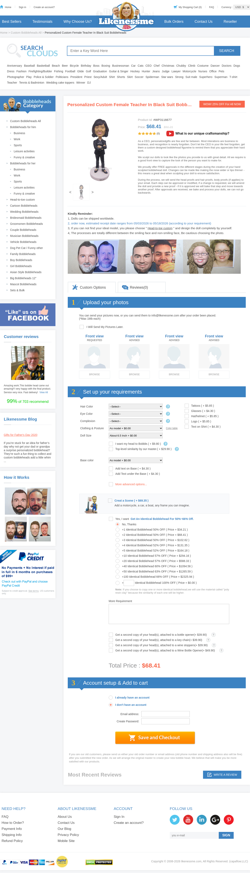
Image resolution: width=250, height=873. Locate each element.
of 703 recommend (28, 401)
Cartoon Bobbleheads (23, 205)
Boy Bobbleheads (21, 260)
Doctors (226, 65)
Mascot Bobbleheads (23, 284)
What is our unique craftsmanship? (202, 133)
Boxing (105, 65)
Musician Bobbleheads (24, 235)
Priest (88, 77)
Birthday (86, 65)
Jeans (156, 71)
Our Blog (64, 829)
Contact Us (203, 22)
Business (19, 133)
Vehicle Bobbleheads (23, 242)
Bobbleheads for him (23, 127)
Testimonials (42, 22)
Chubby (181, 65)
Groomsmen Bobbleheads (26, 223)
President (76, 77)
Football (70, 71)
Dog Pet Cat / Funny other (26, 248)
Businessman (120, 65)
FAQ (211, 7)
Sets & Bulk (17, 290)
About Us (65, 817)
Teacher (12, 82)
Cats (141, 65)
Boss (96, 65)
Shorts (121, 77)
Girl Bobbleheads (21, 266)
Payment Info (12, 829)
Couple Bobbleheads (23, 229)
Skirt (130, 77)
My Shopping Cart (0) (190, 7)
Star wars (167, 77)
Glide (80, 71)
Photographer (15, 77)
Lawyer (176, 71)
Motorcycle (189, 71)
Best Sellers (11, 22)
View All (44, 392)
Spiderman (152, 77)
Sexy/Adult (100, 77)
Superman (221, 77)
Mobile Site (66, 841)
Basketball (43, 65)
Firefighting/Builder (40, 71)
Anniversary (14, 65)
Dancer (215, 65)
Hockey (135, 71)
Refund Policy (12, 841)
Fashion (22, 71)
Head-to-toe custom (22, 199)
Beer (65, 65)
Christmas (167, 65)
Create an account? (44, 7)
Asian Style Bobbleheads (26, 272)
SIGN (226, 835)
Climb (191, 65)
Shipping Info (12, 835)
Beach (56, 65)
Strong (179, 77)
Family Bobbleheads (23, 254)
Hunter (146, 71)
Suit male (191, 77)
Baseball (29, 65)
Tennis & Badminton (31, 82)
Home (8, 7)
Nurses (202, 71)
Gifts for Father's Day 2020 (21, 434)
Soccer (139, 77)
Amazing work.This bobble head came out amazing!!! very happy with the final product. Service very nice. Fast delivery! (27, 389)
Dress (11, 71)
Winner (80, 82)
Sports (18, 145)
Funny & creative (24, 157)
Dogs (236, 65)
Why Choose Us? (78, 22)
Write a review (225, 774)
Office (213, 71)
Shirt (112, 77)
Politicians (62, 77)
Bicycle (74, 65)
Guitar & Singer (118, 71)
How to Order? (13, 823)
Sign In (119, 817)
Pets (221, 71)
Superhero (205, 77)
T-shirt (233, 77)
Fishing (58, 71)
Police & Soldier (44, 77)
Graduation (100, 71)
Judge (166, 71)
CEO (149, 65)
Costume (203, 65)
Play (29, 77)
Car (133, 65)
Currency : (227, 7)
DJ (89, 82)
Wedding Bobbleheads (24, 211)
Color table (172, 428)
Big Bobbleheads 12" (23, 278)
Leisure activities (24, 151)
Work (17, 139)
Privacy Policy (68, 835)
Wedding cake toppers (60, 82)
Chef (157, 65)
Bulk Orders (173, 22)
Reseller (230, 22)
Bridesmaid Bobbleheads (26, 217)
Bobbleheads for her (22, 163)
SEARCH (226, 51)
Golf (88, 71)
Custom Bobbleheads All (26, 32)
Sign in (22, 7)
